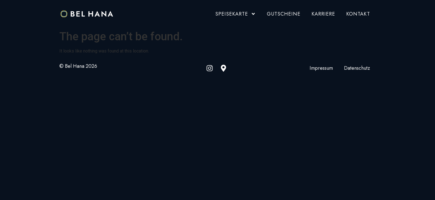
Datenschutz (357, 68)
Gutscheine (283, 14)
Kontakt (358, 14)
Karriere (323, 14)
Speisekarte (235, 14)
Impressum (321, 68)
